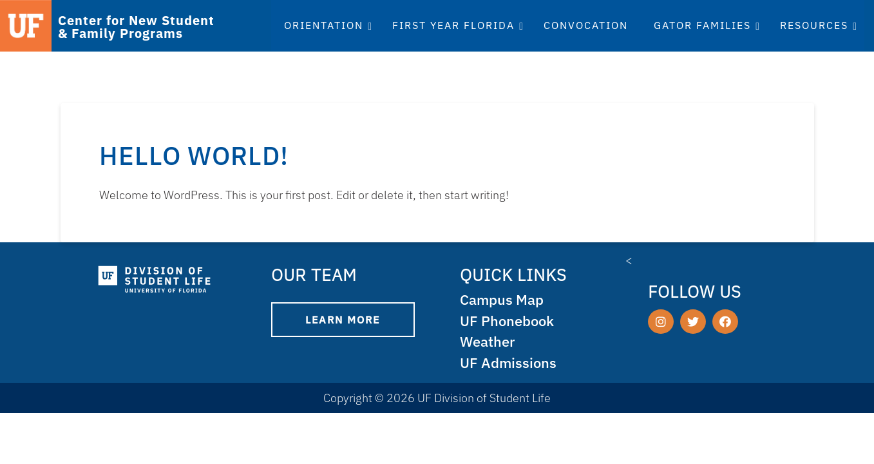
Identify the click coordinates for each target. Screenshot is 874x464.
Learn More (342, 319)
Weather (489, 341)
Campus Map (504, 299)
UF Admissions (509, 362)
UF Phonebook (509, 320)
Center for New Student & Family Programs (136, 27)
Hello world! (194, 155)
